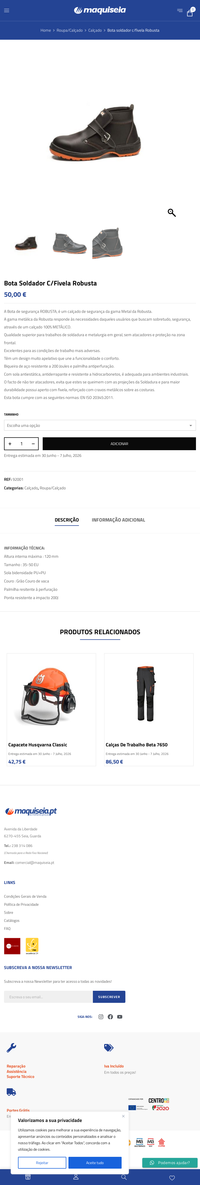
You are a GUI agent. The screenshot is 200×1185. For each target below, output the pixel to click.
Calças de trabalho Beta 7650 (137, 744)
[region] (70, 1142)
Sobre (8, 912)
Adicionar (119, 443)
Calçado (95, 30)
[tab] (67, 520)
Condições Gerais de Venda (25, 896)
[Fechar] (123, 1116)
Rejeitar (42, 1162)
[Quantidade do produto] (21, 444)
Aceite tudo (95, 1162)
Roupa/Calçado (70, 30)
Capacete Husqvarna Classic (37, 744)
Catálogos (12, 920)
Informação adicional (118, 519)
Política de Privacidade (21, 904)
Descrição (67, 519)
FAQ (7, 928)
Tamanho (11, 414)
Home (46, 30)
